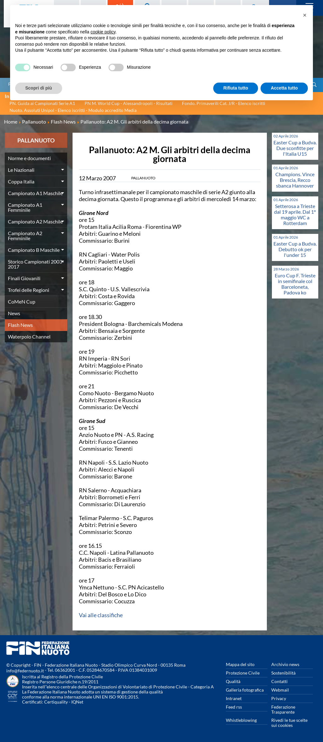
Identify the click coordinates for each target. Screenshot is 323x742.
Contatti (279, 681)
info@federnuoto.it (25, 670)
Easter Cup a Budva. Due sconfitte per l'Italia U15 (295, 148)
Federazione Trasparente (283, 709)
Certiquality (56, 701)
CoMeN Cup (21, 301)
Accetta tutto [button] (284, 87)
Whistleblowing (241, 720)
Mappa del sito (240, 664)
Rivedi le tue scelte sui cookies (289, 722)
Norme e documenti (29, 158)
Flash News (20, 325)
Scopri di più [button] (38, 87)
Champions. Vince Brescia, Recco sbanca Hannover (294, 179)
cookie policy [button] (103, 31)
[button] (305, 15)
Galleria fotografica (245, 690)
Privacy (278, 698)
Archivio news (285, 664)
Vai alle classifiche (101, 615)
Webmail (280, 690)
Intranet (234, 698)
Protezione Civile (243, 672)
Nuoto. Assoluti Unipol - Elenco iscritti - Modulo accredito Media (73, 110)
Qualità (233, 681)
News (14, 313)
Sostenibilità (283, 672)
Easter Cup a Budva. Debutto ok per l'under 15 (295, 249)
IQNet (77, 701)
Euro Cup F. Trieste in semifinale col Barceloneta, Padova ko (295, 283)
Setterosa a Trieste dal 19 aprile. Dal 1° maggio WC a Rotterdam (295, 214)
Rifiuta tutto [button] (235, 87)
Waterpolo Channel (29, 336)
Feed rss (234, 707)
